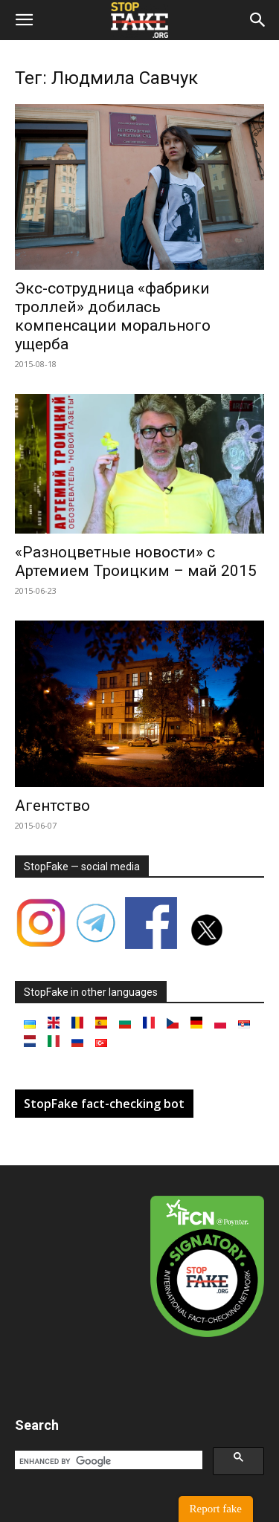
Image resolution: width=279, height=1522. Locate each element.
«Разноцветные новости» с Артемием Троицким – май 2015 (136, 561)
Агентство (52, 806)
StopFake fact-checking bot (104, 1103)
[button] (24, 20)
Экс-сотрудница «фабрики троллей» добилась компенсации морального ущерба (113, 316)
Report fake (216, 1509)
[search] (107, 1462)
